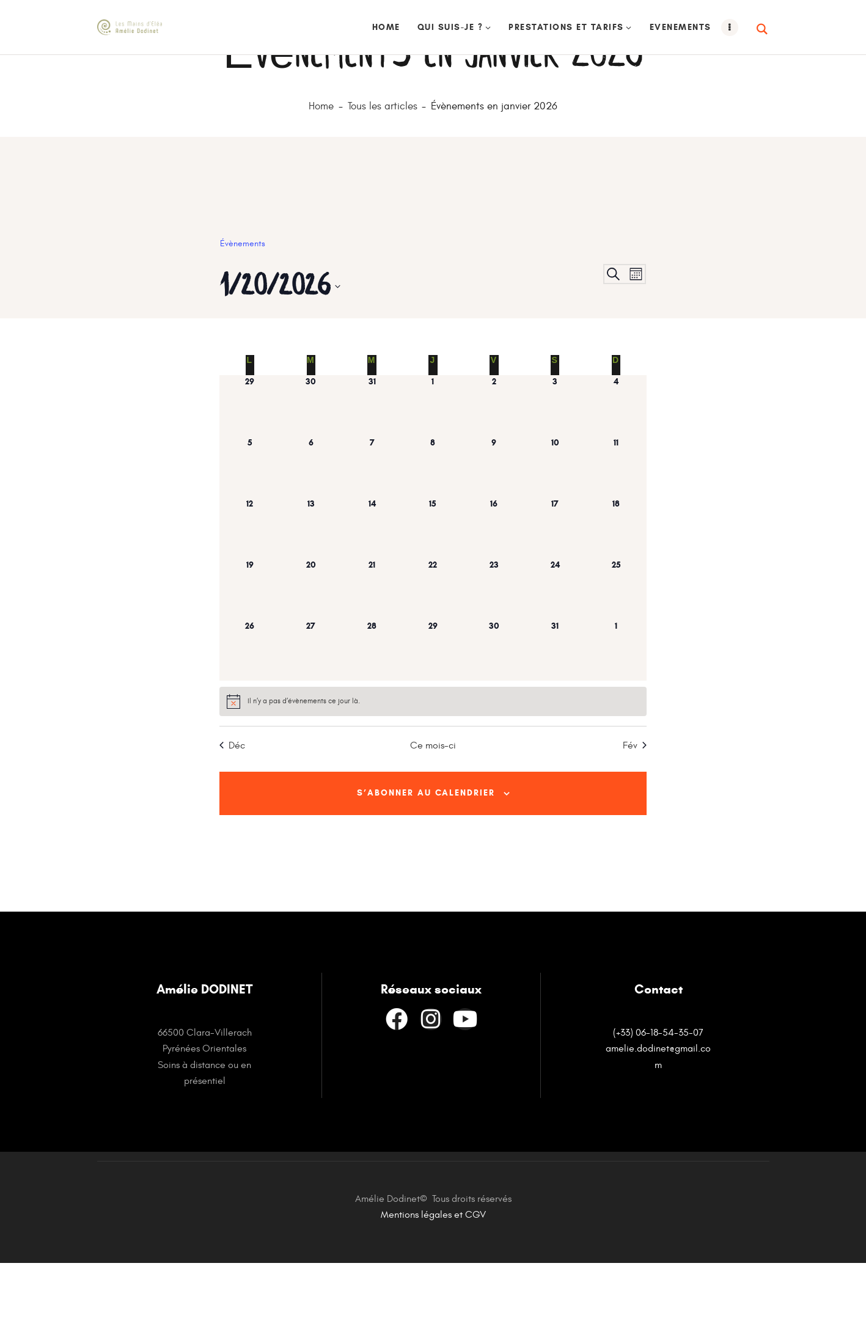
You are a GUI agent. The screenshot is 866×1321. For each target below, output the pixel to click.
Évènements (242, 298)
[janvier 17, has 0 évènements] (554, 582)
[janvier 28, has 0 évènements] (372, 705)
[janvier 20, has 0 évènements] (311, 644)
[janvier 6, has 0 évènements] (311, 521)
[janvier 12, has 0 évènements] (250, 582)
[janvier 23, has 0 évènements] (493, 644)
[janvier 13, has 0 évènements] (311, 582)
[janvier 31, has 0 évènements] (554, 705)
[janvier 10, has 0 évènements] (554, 521)
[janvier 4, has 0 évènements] (616, 460)
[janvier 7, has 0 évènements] (372, 521)
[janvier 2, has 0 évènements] (493, 460)
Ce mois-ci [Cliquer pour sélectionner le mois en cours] (433, 800)
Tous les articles (382, 161)
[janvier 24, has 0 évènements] (554, 644)
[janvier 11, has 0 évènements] (616, 521)
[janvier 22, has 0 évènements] (433, 644)
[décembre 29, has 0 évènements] (250, 460)
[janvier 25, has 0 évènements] (616, 644)
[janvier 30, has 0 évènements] (493, 705)
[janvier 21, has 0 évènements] (372, 644)
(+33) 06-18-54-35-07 (658, 1090)
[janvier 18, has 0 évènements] (616, 582)
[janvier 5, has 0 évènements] (250, 521)
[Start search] (763, 29)
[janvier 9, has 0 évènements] (493, 521)
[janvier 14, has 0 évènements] (372, 582)
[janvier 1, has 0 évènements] (433, 460)
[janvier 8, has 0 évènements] (433, 521)
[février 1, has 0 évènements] (616, 705)
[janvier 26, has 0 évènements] (250, 705)
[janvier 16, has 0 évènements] (493, 582)
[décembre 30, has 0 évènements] (311, 460)
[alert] (433, 756)
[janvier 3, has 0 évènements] (554, 460)
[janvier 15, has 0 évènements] (433, 582)
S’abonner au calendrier (426, 849)
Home (321, 161)
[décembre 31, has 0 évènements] (372, 460)
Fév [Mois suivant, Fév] (635, 800)
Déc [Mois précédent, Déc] (232, 800)
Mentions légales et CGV (433, 1272)
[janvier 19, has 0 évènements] (250, 644)
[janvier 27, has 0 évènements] (311, 705)
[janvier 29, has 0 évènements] (433, 705)
